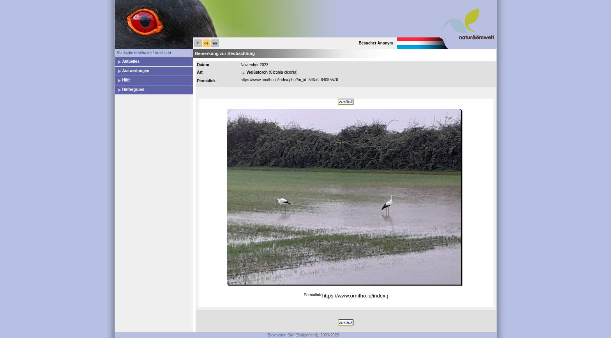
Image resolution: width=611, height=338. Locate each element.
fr (198, 43)
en (215, 43)
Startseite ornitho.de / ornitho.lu (144, 53)
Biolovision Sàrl (281, 335)
